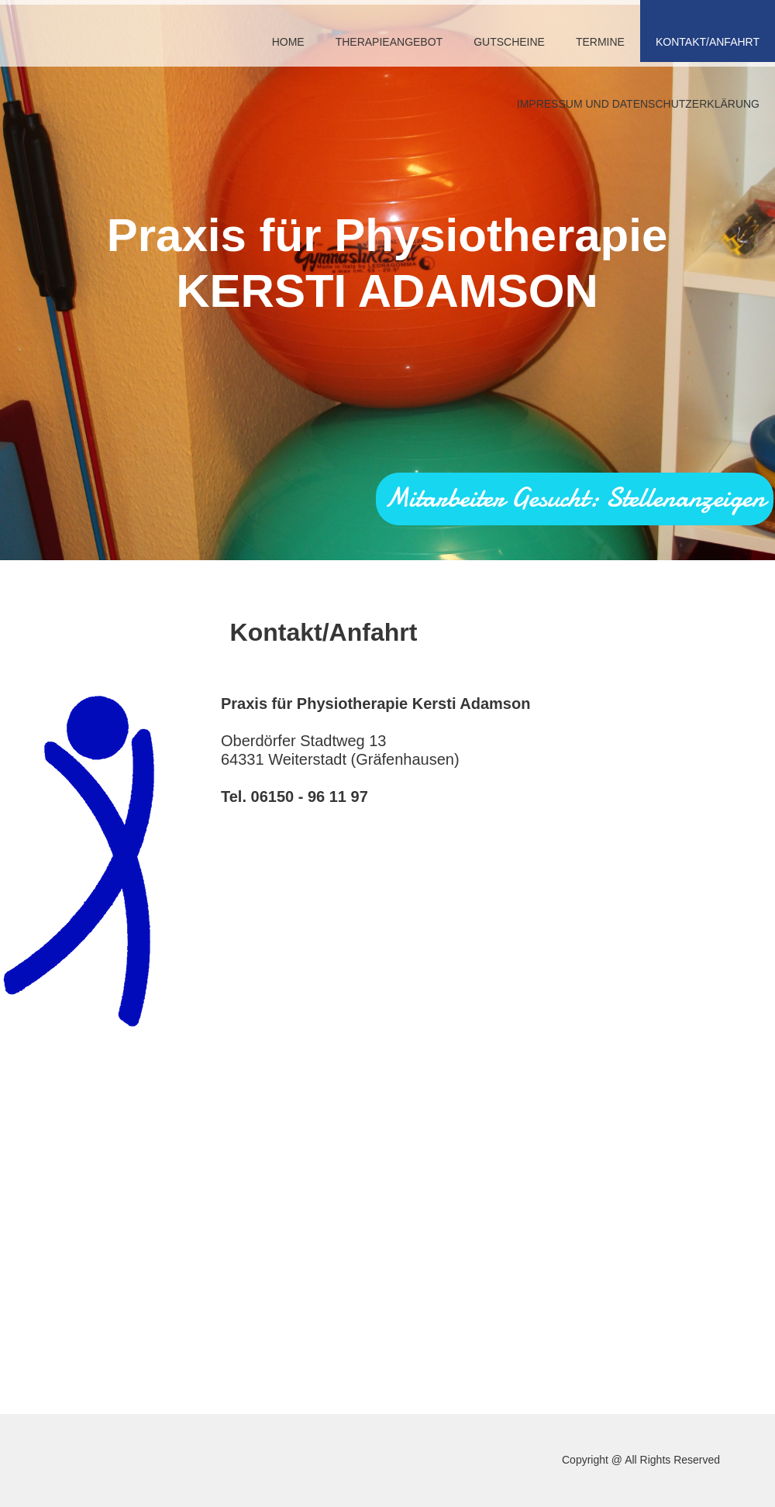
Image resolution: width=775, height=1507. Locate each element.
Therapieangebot (389, 42)
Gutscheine (509, 42)
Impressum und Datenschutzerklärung (638, 104)
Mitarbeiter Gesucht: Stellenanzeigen (574, 498)
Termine (600, 42)
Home (288, 42)
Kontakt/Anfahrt (708, 42)
